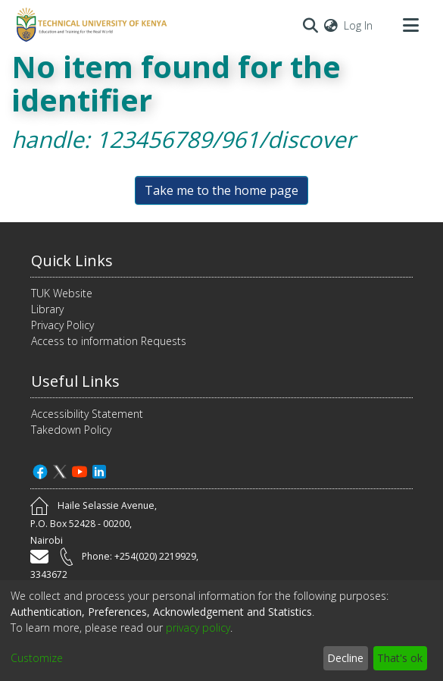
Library (47, 309)
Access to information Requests (108, 341)
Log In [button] (359, 25)
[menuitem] (331, 25)
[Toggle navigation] (410, 25)
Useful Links (75, 381)
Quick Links (72, 260)
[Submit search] (310, 25)
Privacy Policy (62, 325)
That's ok (400, 658)
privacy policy (198, 627)
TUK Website (61, 293)
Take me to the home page (221, 190)
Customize (37, 658)
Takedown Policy (71, 429)
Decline (345, 658)
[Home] (89, 25)
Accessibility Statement (87, 413)
